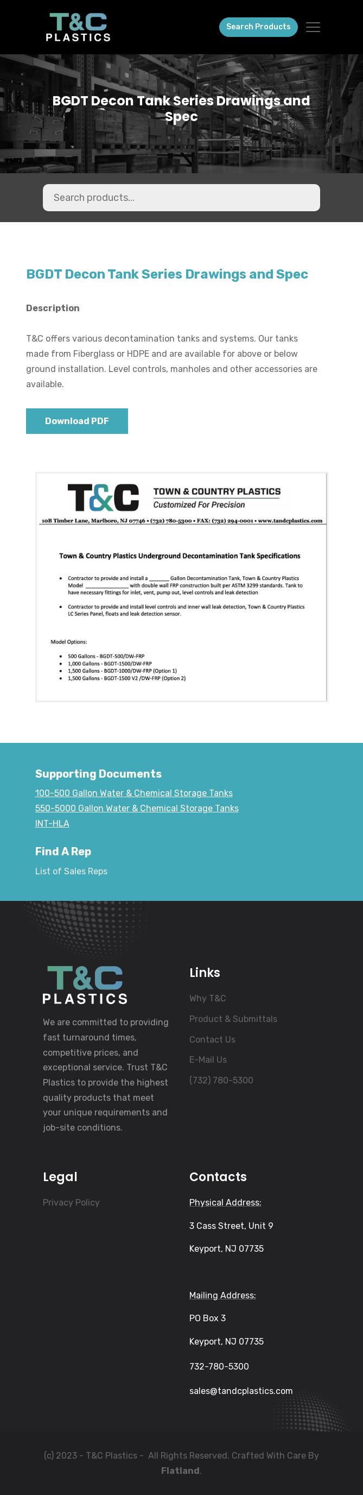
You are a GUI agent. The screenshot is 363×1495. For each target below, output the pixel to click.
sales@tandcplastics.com (241, 1391)
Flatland (180, 1471)
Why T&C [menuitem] (207, 998)
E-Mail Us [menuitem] (208, 1060)
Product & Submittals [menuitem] (233, 1019)
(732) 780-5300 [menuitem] (221, 1080)
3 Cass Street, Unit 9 (231, 1226)
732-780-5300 (219, 1366)
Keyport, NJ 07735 (226, 1249)
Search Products (258, 26)
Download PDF (77, 421)
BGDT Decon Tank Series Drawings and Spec (181, 109)
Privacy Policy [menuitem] (71, 1202)
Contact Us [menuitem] (212, 1039)
